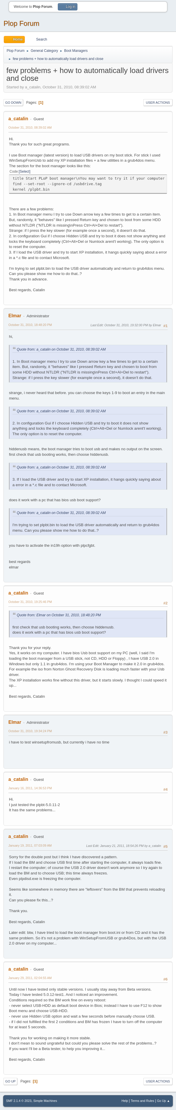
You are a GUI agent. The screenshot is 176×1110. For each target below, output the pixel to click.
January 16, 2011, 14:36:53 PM (30, 788)
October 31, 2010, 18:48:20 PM (30, 325)
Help (125, 1100)
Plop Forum (21, 23)
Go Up (10, 1081)
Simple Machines (45, 1100)
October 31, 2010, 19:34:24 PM (30, 731)
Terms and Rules (142, 1100)
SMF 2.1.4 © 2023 (19, 1100)
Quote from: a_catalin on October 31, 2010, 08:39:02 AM (61, 349)
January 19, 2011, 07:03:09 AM (30, 845)
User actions (158, 102)
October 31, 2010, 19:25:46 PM (30, 602)
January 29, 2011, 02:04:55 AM (30, 978)
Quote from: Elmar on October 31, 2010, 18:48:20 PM (59, 615)
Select (24, 171)
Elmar (14, 315)
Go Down (13, 102)
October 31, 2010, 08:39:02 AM (30, 127)
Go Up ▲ (163, 1100)
